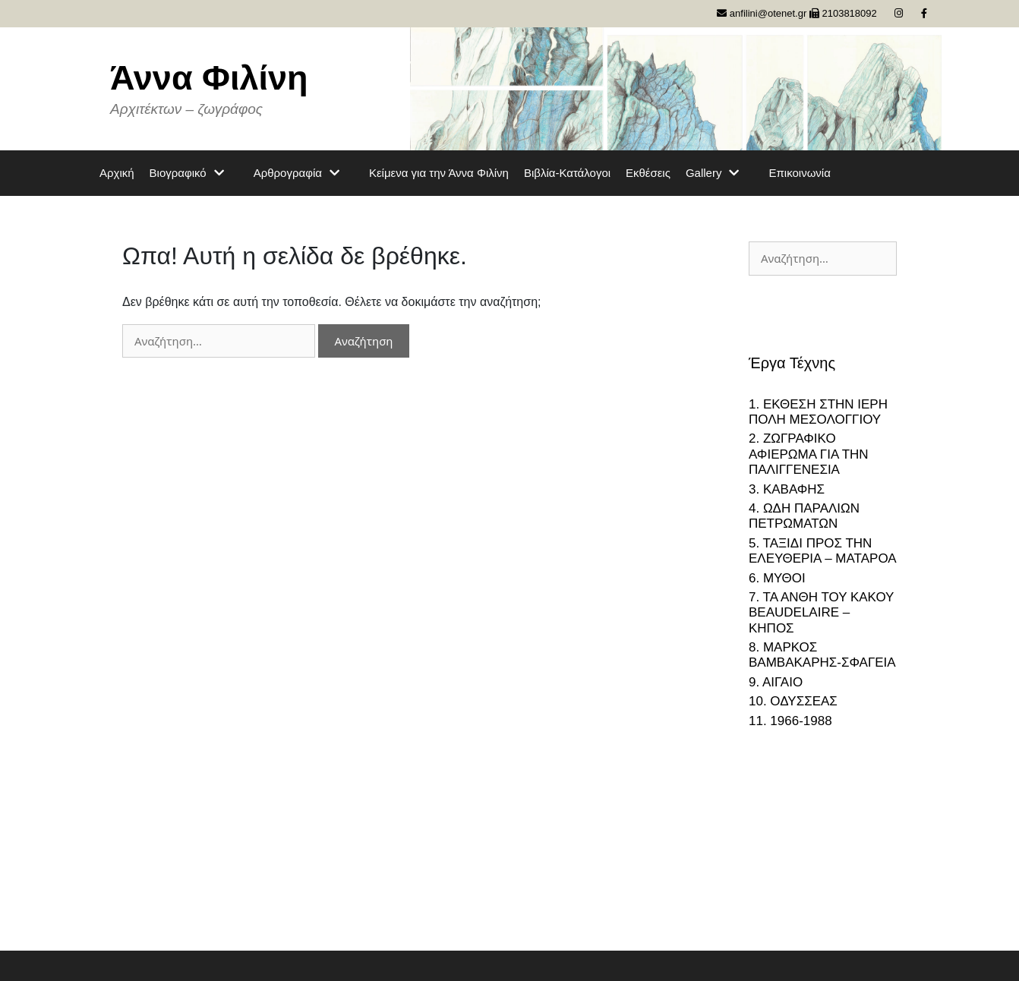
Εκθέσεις (648, 172)
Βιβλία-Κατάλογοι (567, 172)
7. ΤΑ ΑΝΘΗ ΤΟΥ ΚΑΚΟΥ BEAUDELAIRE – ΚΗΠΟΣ (821, 613)
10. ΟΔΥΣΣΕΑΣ (793, 701)
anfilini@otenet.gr (761, 13)
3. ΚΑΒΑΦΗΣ (787, 489)
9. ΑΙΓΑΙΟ (776, 682)
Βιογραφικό (194, 173)
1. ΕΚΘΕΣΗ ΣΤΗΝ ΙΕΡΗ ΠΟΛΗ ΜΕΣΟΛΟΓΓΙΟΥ (818, 412)
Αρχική (116, 172)
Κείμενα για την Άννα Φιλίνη (439, 172)
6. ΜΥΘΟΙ (777, 578)
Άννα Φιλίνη (209, 77)
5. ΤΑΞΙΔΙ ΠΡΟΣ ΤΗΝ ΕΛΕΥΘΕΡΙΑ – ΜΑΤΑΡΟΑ (823, 551)
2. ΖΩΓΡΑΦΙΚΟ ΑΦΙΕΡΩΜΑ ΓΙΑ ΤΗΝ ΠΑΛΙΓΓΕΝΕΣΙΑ (809, 454)
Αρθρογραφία (304, 173)
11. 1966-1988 (790, 721)
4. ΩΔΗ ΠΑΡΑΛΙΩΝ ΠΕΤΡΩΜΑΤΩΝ (804, 516)
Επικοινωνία (799, 172)
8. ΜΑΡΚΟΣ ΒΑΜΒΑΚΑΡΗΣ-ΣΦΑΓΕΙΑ (822, 655)
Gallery (720, 173)
